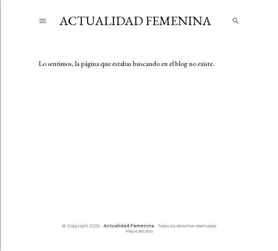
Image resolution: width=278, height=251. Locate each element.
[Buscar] (235, 19)
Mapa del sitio (139, 231)
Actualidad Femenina (135, 21)
